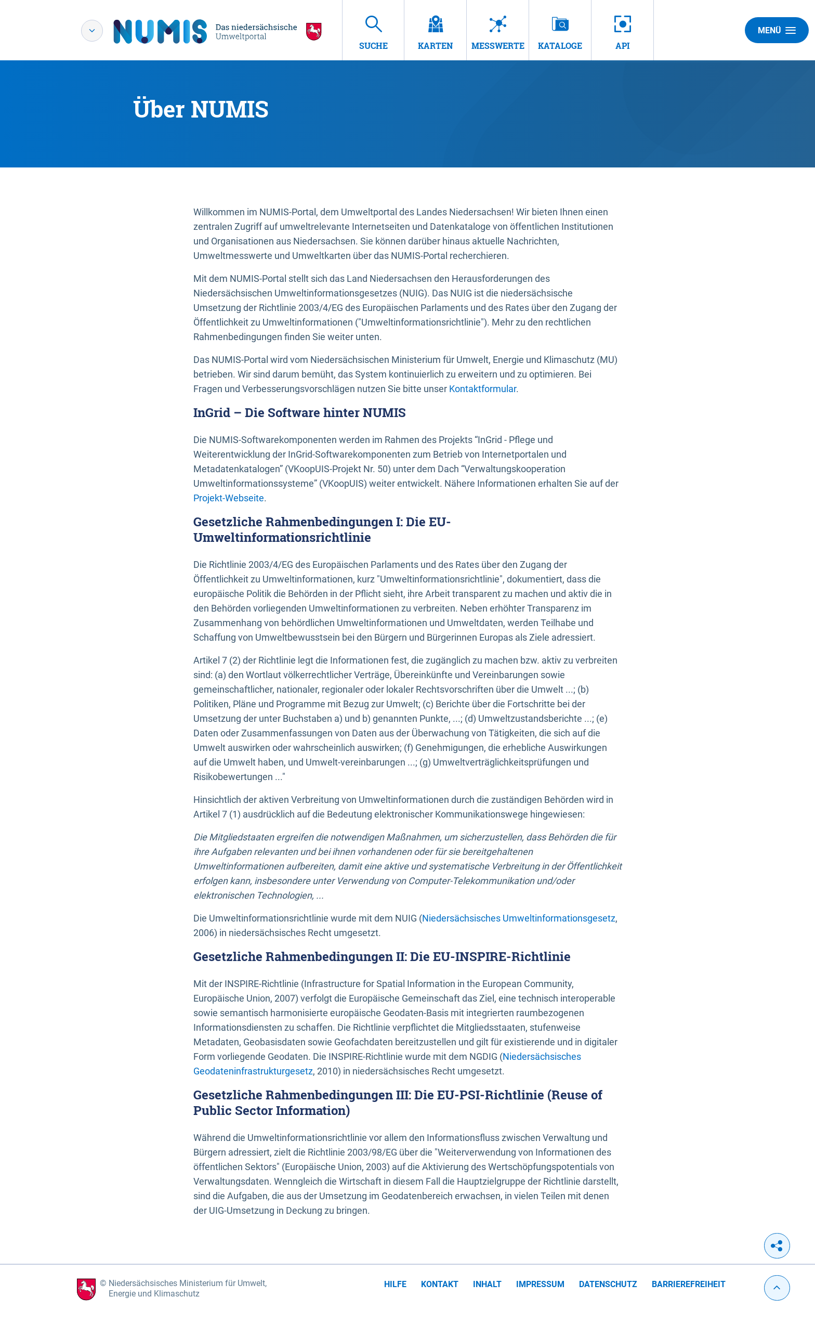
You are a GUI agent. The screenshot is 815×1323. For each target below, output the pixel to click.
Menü (777, 30)
